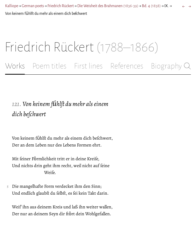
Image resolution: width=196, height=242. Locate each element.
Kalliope (11, 6)
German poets (33, 6)
